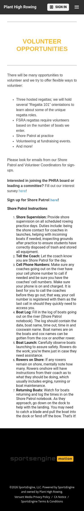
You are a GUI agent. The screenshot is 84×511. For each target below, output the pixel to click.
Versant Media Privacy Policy (32, 497)
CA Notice (60, 497)
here (54, 200)
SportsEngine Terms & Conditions (42, 501)
